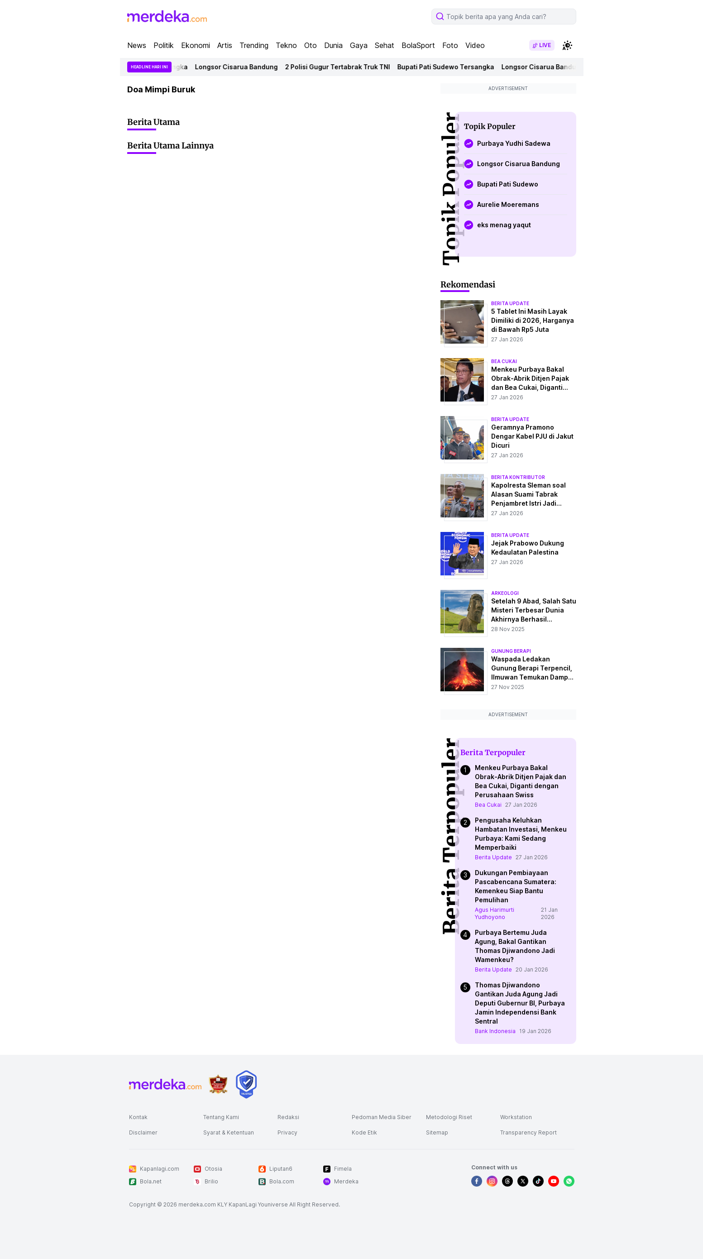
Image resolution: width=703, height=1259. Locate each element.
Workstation (516, 1117)
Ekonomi (195, 45)
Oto (310, 45)
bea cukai (504, 361)
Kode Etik (364, 1132)
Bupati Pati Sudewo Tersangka (449, 67)
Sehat (384, 45)
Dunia (333, 45)
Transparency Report (528, 1132)
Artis (224, 45)
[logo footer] (165, 1084)
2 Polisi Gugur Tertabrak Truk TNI (340, 67)
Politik (163, 45)
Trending (253, 45)
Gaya (359, 45)
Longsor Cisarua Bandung (239, 67)
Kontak (138, 1117)
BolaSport (418, 45)
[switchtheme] (567, 45)
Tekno (286, 45)
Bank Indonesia (495, 1031)
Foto (450, 45)
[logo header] (167, 16)
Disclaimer (143, 1132)
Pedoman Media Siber (381, 1117)
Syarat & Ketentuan (228, 1132)
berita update (510, 303)
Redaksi (288, 1117)
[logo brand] (218, 1084)
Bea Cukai (488, 804)
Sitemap (437, 1132)
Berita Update (493, 857)
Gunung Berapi (511, 651)
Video (475, 45)
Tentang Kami (221, 1117)
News (136, 45)
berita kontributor (518, 477)
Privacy (287, 1132)
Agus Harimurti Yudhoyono (494, 913)
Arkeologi (505, 593)
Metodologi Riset (449, 1117)
